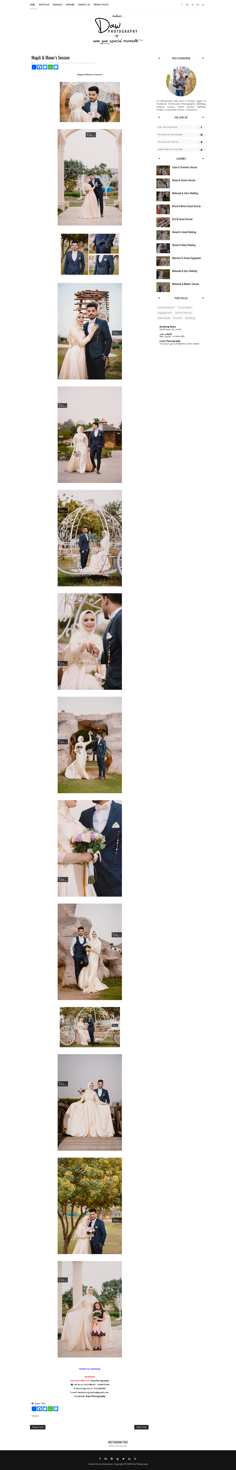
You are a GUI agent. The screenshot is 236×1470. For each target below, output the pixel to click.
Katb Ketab (164, 318)
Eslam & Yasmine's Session (184, 167)
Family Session (183, 312)
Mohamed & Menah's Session (185, 284)
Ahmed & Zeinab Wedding (184, 232)
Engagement (81, 63)
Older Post (141, 1427)
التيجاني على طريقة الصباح (170, 329)
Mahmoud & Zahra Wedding (185, 193)
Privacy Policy (101, 4)
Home (32, 4)
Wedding (190, 318)
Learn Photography (170, 341)
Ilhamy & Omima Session (183, 180)
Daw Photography (100, 1380)
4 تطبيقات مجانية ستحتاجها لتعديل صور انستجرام (179, 343)
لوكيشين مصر (166, 333)
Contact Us (84, 4)
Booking (70, 4)
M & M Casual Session (182, 219)
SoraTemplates (106, 1463)
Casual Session (166, 307)
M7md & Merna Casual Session (186, 206)
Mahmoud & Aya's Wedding (184, 271)
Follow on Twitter (182, 142)
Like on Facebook (182, 127)
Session (92, 63)
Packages (57, 4)
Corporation (185, 307)
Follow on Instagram (182, 135)
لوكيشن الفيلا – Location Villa (172, 336)
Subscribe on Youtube (182, 149)
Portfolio (44, 4)
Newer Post (37, 1427)
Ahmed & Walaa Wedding (184, 245)
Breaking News (168, 326)
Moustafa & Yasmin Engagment (186, 258)
